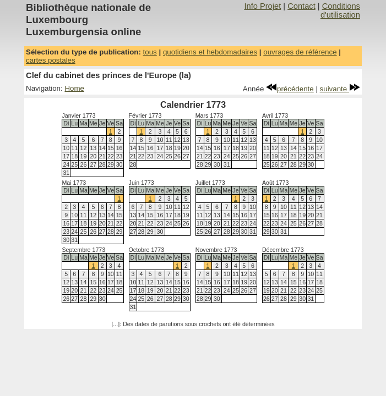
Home (74, 88)
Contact (301, 6)
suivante (340, 89)
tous (150, 52)
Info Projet (262, 6)
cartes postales (50, 60)
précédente (290, 89)
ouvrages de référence (299, 52)
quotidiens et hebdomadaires (210, 52)
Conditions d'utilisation (340, 10)
